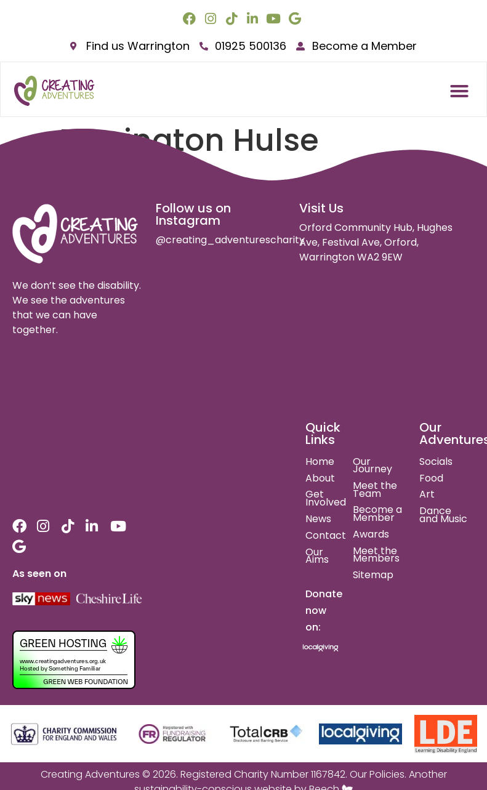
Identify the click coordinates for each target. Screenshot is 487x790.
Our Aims (317, 556)
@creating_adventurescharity (230, 240)
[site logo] (75, 234)
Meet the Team (375, 489)
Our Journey (372, 465)
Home (319, 461)
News (318, 519)
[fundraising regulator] (171, 734)
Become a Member (377, 513)
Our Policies (377, 774)
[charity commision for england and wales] (64, 734)
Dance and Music (443, 515)
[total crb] (266, 734)
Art (427, 494)
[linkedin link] (254, 18)
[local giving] (360, 733)
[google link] (296, 18)
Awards (371, 534)
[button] (459, 91)
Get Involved (325, 498)
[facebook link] (190, 18)
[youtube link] (274, 18)
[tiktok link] (233, 18)
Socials (436, 461)
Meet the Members (376, 555)
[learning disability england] (445, 733)
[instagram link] (212, 18)
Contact (325, 535)
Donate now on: (323, 610)
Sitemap (373, 575)
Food (431, 478)
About (320, 478)
